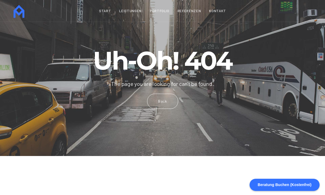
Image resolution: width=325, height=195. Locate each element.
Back (162, 101)
